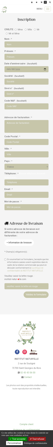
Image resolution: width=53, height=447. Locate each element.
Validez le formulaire (36, 294)
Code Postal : (12, 136)
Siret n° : (14, 88)
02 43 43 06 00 (27, 372)
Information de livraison (19, 242)
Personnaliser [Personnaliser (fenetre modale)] (14, 443)
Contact (28, 377)
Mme (19, 29)
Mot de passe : (12, 201)
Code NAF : (15, 100)
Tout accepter (18, 439)
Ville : (7, 148)
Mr (36, 29)
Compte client (26, 424)
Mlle (28, 29)
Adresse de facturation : (18, 117)
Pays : (8, 161)
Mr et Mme (13, 33)
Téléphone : (11, 173)
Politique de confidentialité (26, 429)
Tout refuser (37, 439)
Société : (14, 76)
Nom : (8, 39)
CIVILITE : (9, 29)
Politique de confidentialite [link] (35, 443)
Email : (8, 189)
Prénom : (10, 51)
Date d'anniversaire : (20, 63)
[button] (50, 2)
